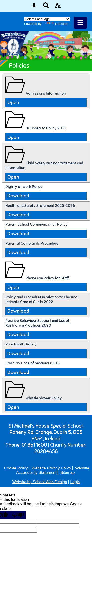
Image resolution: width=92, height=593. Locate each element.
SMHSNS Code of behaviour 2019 (33, 363)
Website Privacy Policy (51, 468)
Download (18, 196)
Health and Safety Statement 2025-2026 (40, 205)
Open (13, 102)
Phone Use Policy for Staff (47, 278)
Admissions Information (46, 93)
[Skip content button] (34, 7)
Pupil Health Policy (21, 344)
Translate (56, 24)
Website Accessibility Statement (52, 470)
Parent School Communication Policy (36, 224)
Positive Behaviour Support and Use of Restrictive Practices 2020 (37, 323)
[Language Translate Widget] (47, 19)
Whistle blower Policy (44, 398)
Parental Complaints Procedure (31, 243)
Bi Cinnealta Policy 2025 (46, 128)
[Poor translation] (18, 515)
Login (75, 482)
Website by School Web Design (39, 482)
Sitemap (67, 472)
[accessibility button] (58, 7)
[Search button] (46, 7)
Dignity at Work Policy (23, 186)
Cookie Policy (16, 468)
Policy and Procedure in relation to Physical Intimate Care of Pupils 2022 (41, 299)
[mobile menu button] (80, 23)
